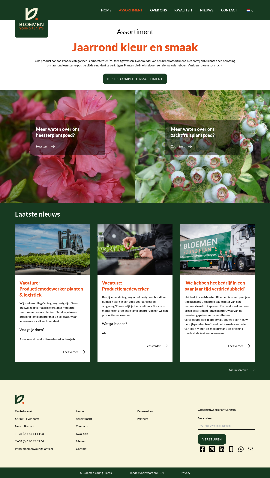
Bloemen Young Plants (97, 472)
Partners (142, 418)
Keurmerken (145, 411)
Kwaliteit (183, 10)
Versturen (212, 439)
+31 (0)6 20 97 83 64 (30, 441)
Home (106, 10)
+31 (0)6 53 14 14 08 (30, 433)
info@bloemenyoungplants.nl (34, 448)
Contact (229, 10)
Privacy (185, 472)
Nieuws (207, 10)
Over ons (158, 10)
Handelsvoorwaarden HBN (146, 472)
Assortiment (131, 10)
